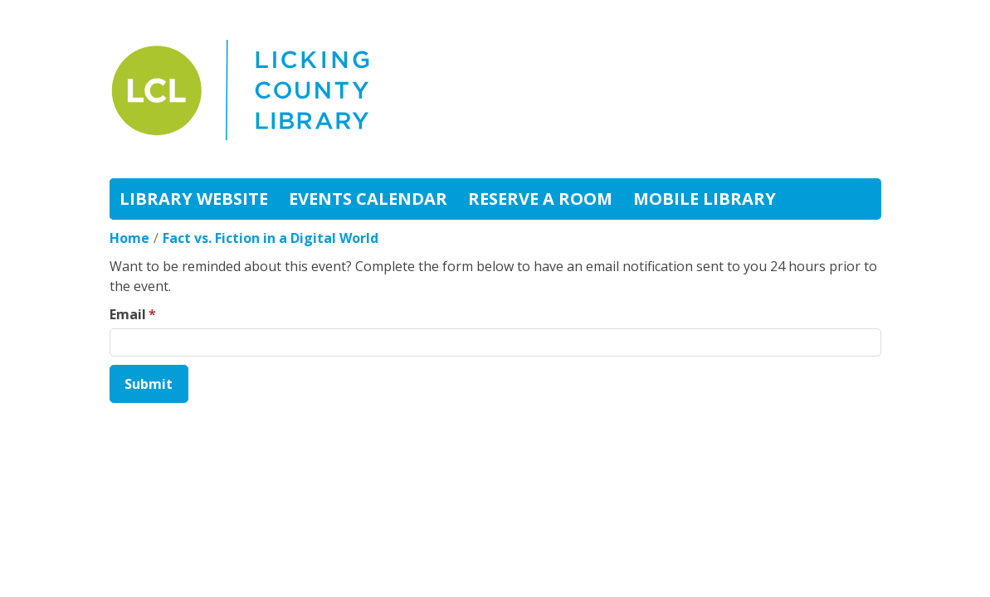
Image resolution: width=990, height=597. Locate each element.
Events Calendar (368, 198)
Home (129, 238)
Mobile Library (704, 198)
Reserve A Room (540, 198)
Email (128, 314)
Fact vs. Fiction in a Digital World (270, 238)
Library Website (193, 198)
